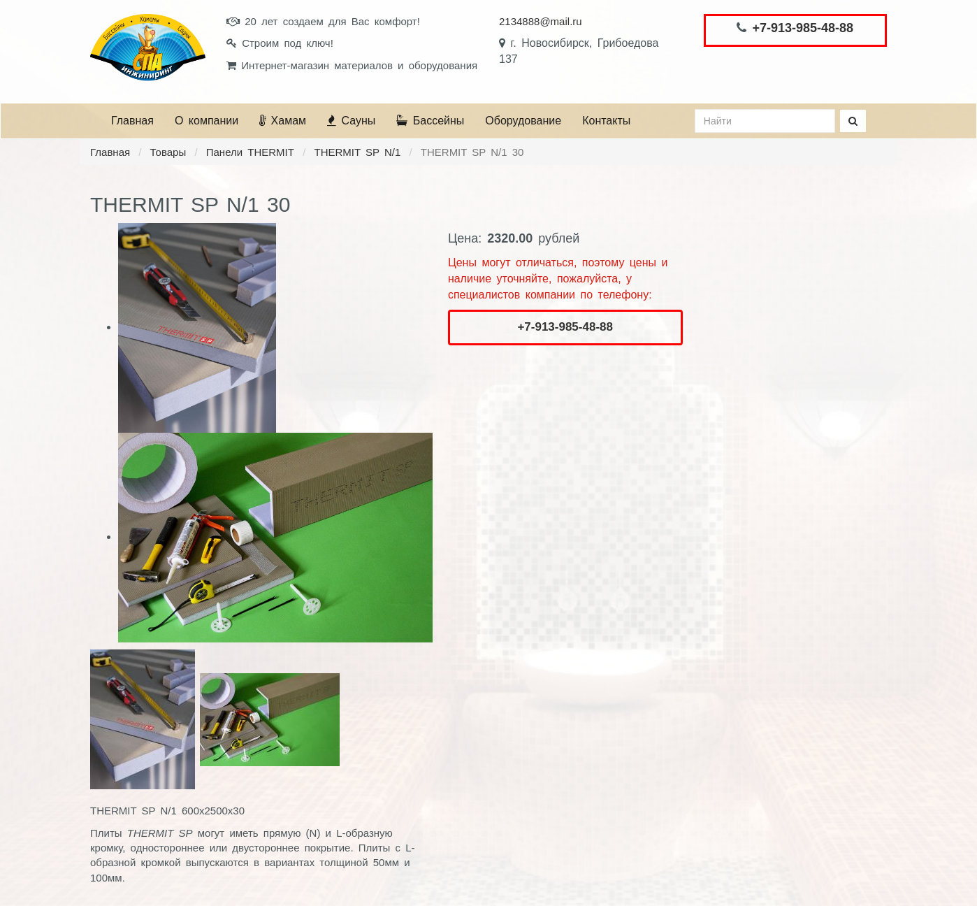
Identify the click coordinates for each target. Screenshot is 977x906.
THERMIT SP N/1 (357, 152)
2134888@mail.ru (540, 21)
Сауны (351, 121)
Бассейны (430, 121)
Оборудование (523, 121)
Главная (132, 121)
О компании (206, 121)
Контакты (606, 121)
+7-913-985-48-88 (802, 28)
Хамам (282, 121)
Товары (168, 152)
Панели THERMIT (250, 152)
